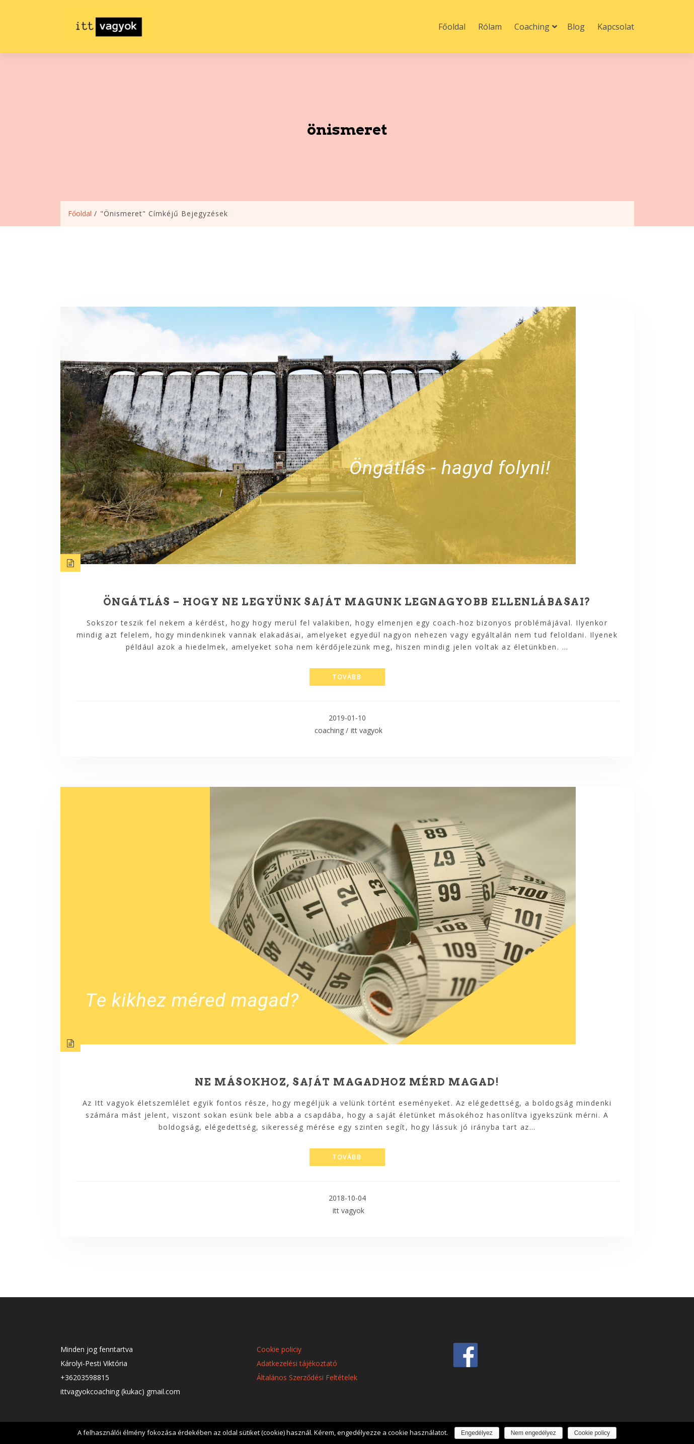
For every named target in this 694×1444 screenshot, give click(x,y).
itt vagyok (366, 730)
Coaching (532, 26)
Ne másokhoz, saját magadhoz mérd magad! (347, 1082)
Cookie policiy (279, 1349)
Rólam (490, 26)
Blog (576, 26)
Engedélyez (477, 1432)
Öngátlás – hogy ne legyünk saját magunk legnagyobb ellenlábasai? (347, 602)
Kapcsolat (615, 26)
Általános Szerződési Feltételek (307, 1377)
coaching (329, 730)
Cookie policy (592, 1432)
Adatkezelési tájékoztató (297, 1363)
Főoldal (452, 26)
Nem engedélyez (533, 1432)
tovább (347, 677)
